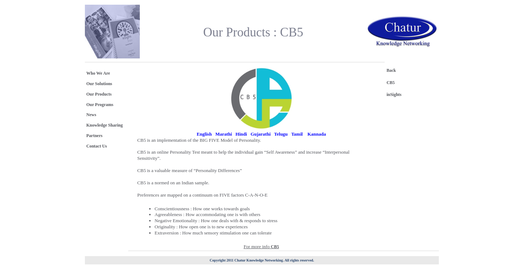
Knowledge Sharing (104, 125)
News (91, 114)
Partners (94, 135)
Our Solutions (99, 83)
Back (391, 70)
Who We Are (98, 73)
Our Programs (99, 104)
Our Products (99, 94)
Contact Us (96, 146)
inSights (393, 94)
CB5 (390, 82)
